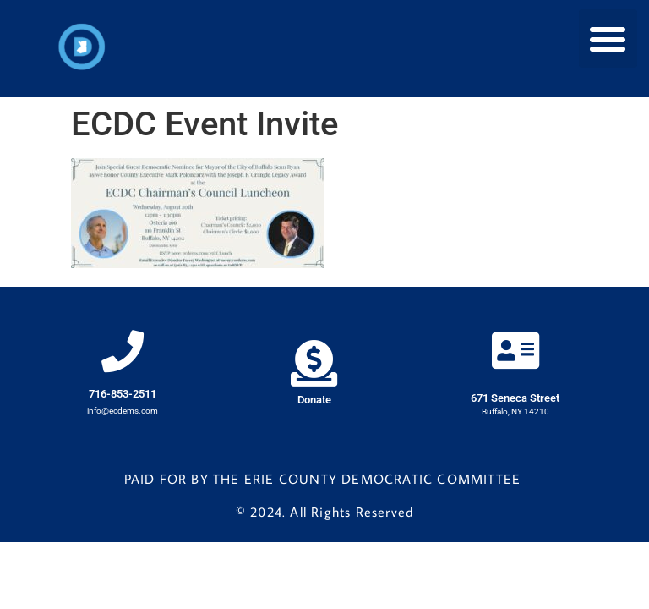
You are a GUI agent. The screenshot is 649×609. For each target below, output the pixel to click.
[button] (608, 38)
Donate (314, 399)
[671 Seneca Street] (515, 350)
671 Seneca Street (515, 398)
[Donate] (314, 363)
